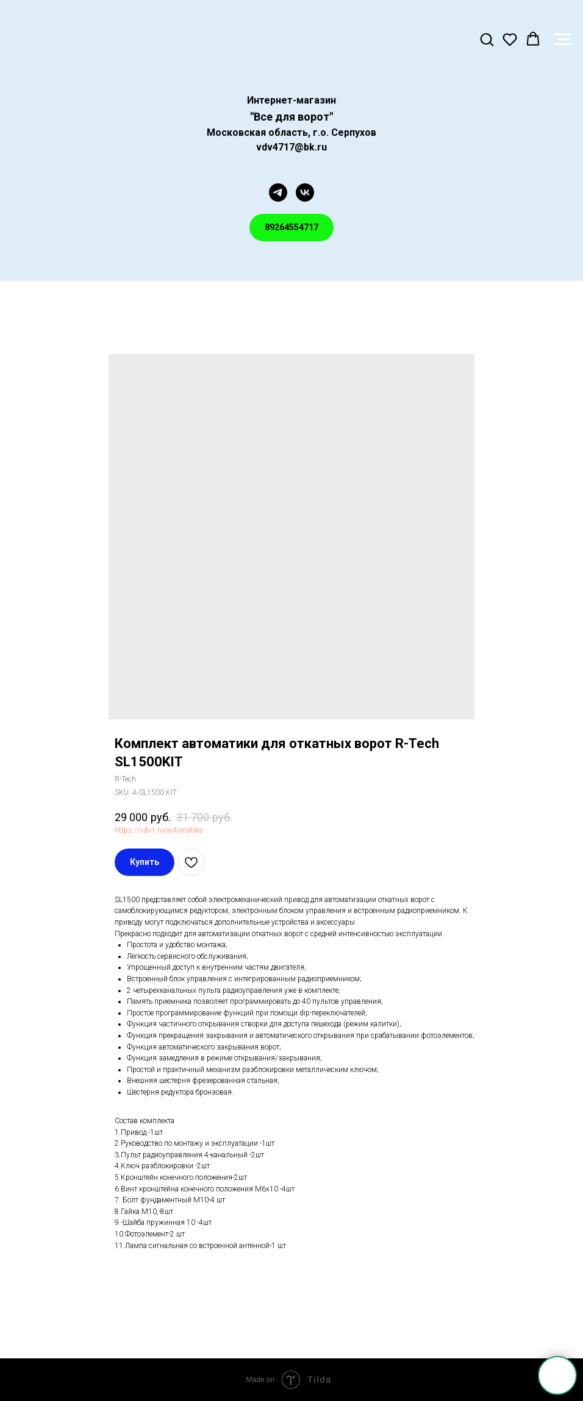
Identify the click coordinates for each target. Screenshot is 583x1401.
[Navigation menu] (562, 40)
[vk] (305, 192)
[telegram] (278, 192)
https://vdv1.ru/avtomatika (158, 830)
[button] (486, 39)
